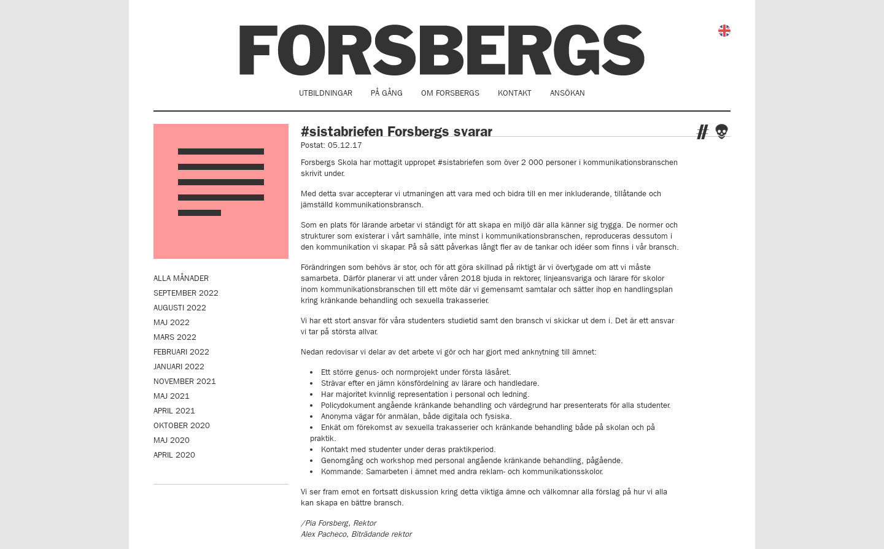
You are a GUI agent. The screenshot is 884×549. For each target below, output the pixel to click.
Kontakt (515, 93)
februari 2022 (181, 351)
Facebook (721, 131)
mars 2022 (174, 337)
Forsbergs (442, 50)
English (724, 31)
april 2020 (174, 454)
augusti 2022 (179, 307)
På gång (387, 93)
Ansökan (567, 93)
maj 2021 (171, 396)
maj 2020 (171, 440)
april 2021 (174, 410)
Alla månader (181, 278)
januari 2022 (178, 366)
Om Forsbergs (450, 93)
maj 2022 (171, 322)
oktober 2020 (181, 425)
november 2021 (184, 381)
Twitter (702, 132)
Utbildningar (325, 93)
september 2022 (186, 293)
